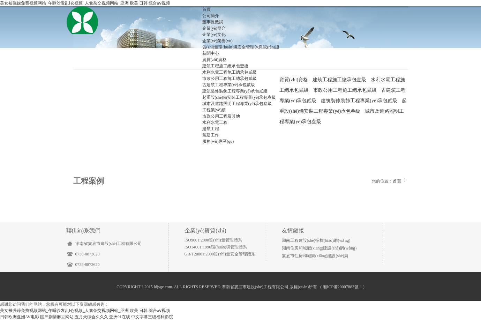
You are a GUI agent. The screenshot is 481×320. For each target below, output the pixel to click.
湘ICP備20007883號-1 (342, 286)
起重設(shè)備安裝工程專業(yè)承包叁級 (239, 97)
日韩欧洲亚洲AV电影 (19, 316)
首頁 (206, 9)
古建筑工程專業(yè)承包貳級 (228, 84)
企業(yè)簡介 (214, 28)
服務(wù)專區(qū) (218, 141)
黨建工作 (210, 135)
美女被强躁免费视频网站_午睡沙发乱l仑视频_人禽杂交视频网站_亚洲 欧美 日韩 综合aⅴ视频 (85, 3)
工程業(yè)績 (214, 109)
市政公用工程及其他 (221, 116)
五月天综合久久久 (91, 316)
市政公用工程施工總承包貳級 (229, 78)
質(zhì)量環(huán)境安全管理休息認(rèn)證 (240, 47)
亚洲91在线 (119, 316)
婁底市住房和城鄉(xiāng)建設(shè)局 (315, 255)
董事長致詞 (212, 22)
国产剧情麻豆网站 (57, 316)
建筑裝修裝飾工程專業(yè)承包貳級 (235, 91)
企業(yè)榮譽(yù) (217, 40)
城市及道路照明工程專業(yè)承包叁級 (237, 103)
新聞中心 (210, 53)
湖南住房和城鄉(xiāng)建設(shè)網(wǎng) (319, 248)
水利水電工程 (214, 122)
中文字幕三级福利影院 (152, 316)
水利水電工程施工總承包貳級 (229, 72)
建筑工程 (210, 128)
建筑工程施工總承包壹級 (225, 66)
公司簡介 (210, 15)
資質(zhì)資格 (214, 59)
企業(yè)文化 (214, 34)
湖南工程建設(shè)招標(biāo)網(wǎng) (316, 240)
